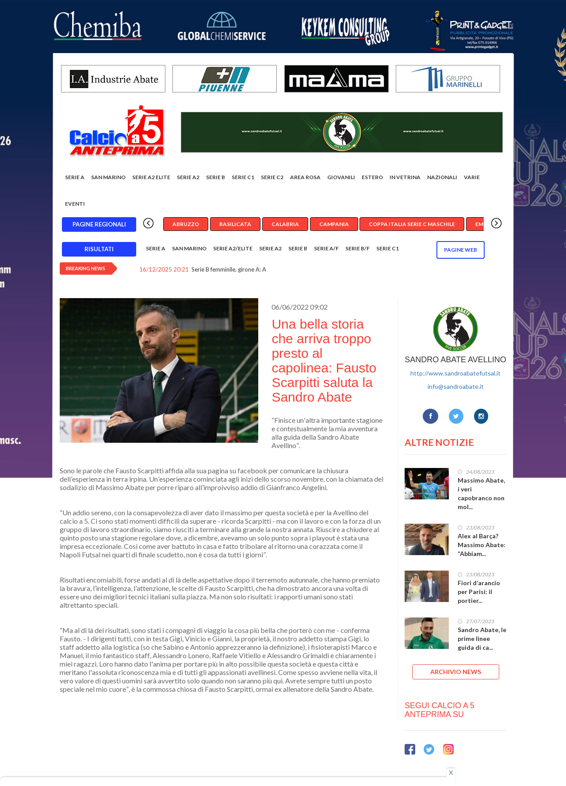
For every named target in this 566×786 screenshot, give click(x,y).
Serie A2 (188, 177)
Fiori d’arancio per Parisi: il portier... (479, 591)
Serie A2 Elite (151, 177)
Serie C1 (243, 177)
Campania (334, 224)
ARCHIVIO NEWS (455, 671)
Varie (472, 177)
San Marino (108, 177)
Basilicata (235, 224)
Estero (372, 177)
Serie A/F (326, 248)
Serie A (74, 177)
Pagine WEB (460, 249)
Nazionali (442, 177)
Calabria (285, 224)
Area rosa (305, 177)
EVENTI (75, 203)
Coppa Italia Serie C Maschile (412, 224)
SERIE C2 (272, 177)
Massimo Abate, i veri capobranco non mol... (481, 493)
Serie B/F (357, 248)
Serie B (215, 177)
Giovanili (341, 177)
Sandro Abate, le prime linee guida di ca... (482, 638)
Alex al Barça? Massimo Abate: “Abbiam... (481, 544)
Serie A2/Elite (232, 248)
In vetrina (405, 177)
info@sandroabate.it (456, 386)
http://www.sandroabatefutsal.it (455, 373)
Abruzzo (185, 224)
